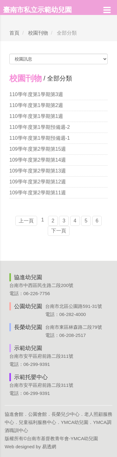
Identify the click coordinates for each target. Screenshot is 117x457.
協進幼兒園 (28, 277)
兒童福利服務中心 (37, 422)
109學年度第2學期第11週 (37, 192)
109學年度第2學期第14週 (37, 160)
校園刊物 (38, 33)
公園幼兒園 (28, 306)
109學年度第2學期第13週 (37, 170)
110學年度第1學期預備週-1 (39, 138)
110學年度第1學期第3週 (36, 94)
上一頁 (26, 220)
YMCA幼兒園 (74, 422)
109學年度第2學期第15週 (37, 149)
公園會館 (37, 414)
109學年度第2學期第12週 (37, 181)
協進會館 (14, 414)
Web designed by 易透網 (30, 446)
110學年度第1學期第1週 (36, 116)
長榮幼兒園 (28, 327)
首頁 (14, 33)
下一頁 (58, 230)
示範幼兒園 (28, 348)
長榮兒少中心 (65, 414)
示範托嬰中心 (31, 377)
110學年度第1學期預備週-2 (39, 127)
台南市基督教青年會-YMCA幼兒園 (62, 438)
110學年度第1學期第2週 (36, 105)
